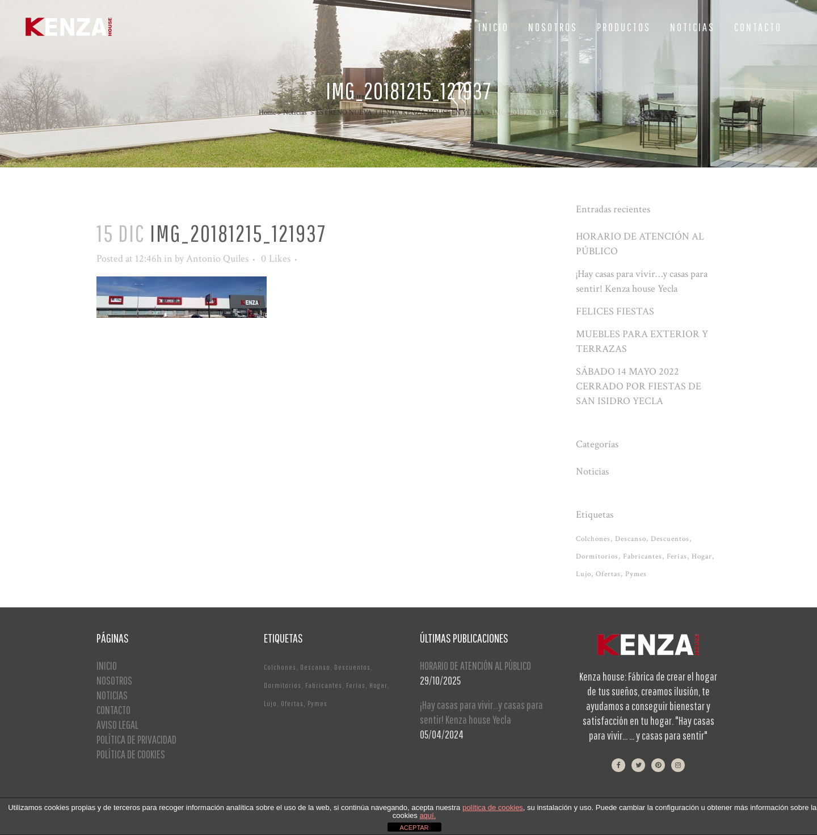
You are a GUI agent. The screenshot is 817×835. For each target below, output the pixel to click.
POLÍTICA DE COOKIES (130, 754)
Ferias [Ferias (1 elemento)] (677, 556)
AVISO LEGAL (117, 724)
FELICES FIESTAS (615, 311)
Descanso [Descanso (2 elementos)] (630, 539)
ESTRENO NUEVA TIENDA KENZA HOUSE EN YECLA (400, 113)
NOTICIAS (112, 695)
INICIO (106, 665)
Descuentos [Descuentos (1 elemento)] (670, 539)
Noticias (295, 113)
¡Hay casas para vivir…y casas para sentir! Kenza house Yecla (481, 712)
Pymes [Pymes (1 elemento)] (636, 574)
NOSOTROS (114, 680)
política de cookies (492, 807)
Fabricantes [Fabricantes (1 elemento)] (642, 556)
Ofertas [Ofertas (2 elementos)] (608, 574)
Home (267, 113)
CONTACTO (113, 709)
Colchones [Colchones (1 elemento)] (593, 539)
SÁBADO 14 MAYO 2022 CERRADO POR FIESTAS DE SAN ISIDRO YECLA (638, 386)
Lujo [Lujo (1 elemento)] (583, 574)
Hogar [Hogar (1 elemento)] (702, 556)
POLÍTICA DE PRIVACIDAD (136, 739)
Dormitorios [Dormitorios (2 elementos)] (597, 556)
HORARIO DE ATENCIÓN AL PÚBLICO (475, 665)
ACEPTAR (413, 827)
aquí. (427, 815)
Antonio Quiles (217, 258)
